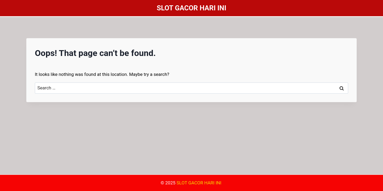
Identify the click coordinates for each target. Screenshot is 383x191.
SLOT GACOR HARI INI (200, 182)
